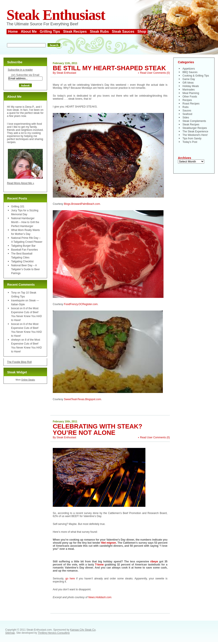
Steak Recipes (75, 31)
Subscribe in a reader (20, 69)
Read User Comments (153, 72)
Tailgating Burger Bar (23, 245)
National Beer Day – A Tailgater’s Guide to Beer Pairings (25, 269)
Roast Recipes (190, 103)
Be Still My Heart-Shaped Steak (109, 68)
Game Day (188, 79)
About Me (29, 31)
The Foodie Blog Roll (19, 362)
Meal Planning (190, 93)
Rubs (185, 107)
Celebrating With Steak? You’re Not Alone (97, 429)
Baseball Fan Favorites (24, 249)
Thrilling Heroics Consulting (54, 632)
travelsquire (18, 300)
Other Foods (189, 96)
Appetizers (188, 68)
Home (13, 31)
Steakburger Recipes (194, 128)
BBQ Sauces (190, 72)
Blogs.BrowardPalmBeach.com (82, 203)
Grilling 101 (17, 206)
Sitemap (10, 632)
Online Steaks (28, 380)
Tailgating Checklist (22, 261)
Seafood (187, 114)
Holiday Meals (190, 86)
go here (70, 578)
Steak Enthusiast (56, 15)
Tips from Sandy (191, 138)
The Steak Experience (195, 131)
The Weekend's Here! (195, 135)
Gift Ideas (188, 82)
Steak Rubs (99, 31)
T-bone (99, 564)
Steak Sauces (123, 31)
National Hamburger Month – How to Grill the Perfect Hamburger (25, 222)
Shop (141, 31)
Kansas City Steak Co (83, 629)
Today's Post (189, 141)
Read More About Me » (20, 183)
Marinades (188, 89)
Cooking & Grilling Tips (195, 75)
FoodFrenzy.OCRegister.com (81, 304)
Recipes (187, 100)
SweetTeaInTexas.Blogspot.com (82, 399)
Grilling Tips (50, 31)
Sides (185, 117)
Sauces (186, 110)
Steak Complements (194, 121)
